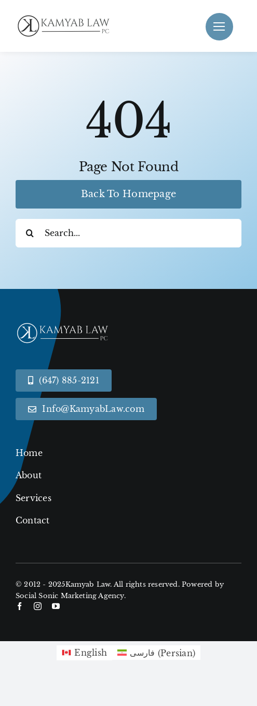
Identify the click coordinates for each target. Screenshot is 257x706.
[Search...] (128, 233)
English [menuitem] (90, 652)
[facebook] (19, 606)
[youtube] (56, 606)
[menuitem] (84, 653)
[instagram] (38, 606)
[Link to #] (219, 26)
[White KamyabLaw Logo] (67, 324)
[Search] (30, 233)
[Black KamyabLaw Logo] (67, 17)
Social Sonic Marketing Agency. (71, 595)
